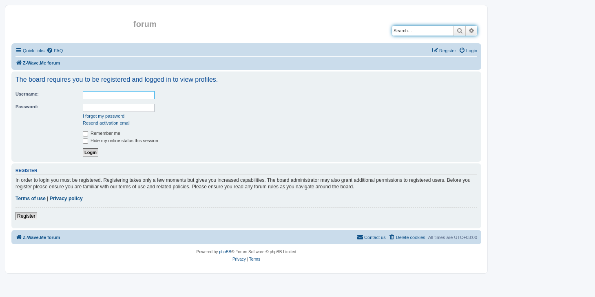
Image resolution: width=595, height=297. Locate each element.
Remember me (101, 133)
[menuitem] (54, 51)
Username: (27, 94)
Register (26, 216)
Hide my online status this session (120, 140)
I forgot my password (103, 116)
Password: (26, 106)
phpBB (225, 252)
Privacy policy (66, 198)
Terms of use (30, 198)
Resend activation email (107, 123)
